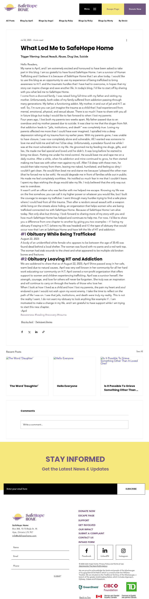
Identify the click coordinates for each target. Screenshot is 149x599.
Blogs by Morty (105, 21)
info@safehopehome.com (24, 535)
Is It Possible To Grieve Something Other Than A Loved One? (121, 388)
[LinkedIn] (105, 551)
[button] (87, 9)
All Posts (10, 21)
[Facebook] (87, 556)
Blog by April (26, 21)
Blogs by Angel (46, 21)
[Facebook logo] (86, 551)
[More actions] (126, 40)
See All (139, 351)
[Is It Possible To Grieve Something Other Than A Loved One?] (122, 368)
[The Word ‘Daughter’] (27, 368)
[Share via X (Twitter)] (29, 332)
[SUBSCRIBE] (131, 489)
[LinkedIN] (105, 556)
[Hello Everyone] (75, 368)
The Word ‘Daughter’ (24, 386)
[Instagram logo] (123, 551)
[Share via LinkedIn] (36, 332)
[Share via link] (43, 332)
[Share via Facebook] (22, 332)
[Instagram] (123, 556)
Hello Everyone (67, 386)
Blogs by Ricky (86, 21)
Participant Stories (44, 322)
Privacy (111, 564)
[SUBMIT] (57, 576)
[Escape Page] (113, 9)
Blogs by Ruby (66, 21)
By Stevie (123, 21)
